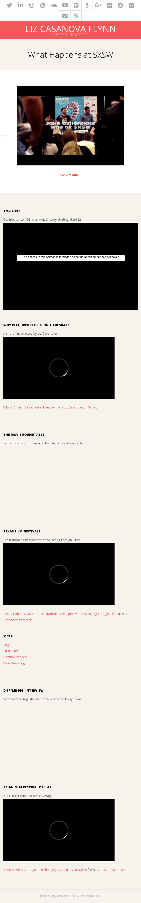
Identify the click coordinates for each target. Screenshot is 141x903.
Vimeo (92, 407)
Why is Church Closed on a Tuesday (29, 407)
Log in (7, 644)
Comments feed (15, 657)
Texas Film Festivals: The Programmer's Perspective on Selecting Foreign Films (60, 614)
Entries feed (11, 651)
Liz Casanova (73, 407)
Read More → (70, 175)
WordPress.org (14, 663)
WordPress (94, 895)
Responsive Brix (66, 895)
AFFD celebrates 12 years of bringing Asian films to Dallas (45, 870)
